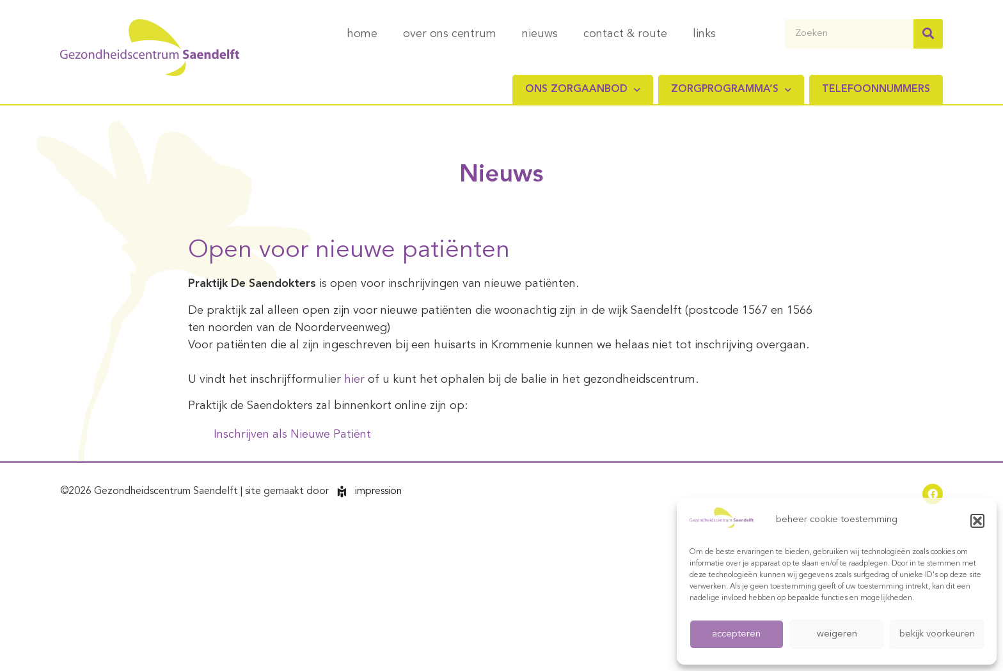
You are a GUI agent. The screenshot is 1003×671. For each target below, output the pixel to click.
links (704, 34)
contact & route (625, 34)
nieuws (540, 34)
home (362, 34)
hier (356, 379)
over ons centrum (449, 34)
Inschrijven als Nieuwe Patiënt (292, 434)
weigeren (837, 634)
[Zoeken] (928, 34)
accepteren (736, 634)
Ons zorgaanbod (582, 90)
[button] (977, 520)
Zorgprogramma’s (731, 90)
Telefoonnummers (876, 89)
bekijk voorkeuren (937, 634)
